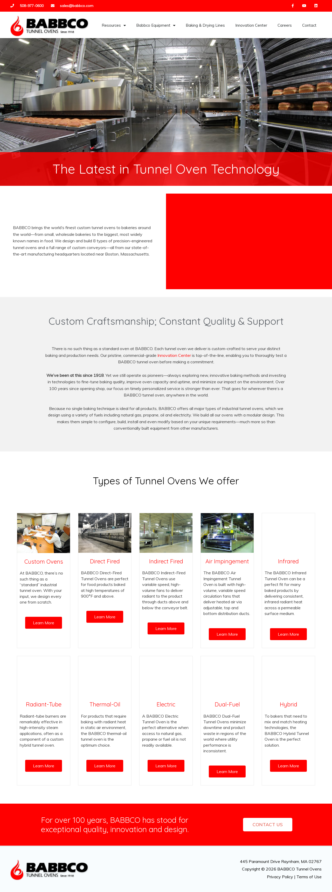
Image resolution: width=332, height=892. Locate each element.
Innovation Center (251, 25)
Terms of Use (309, 876)
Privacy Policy (280, 876)
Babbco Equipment (155, 25)
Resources (114, 25)
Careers (285, 25)
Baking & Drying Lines (205, 25)
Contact (309, 25)
